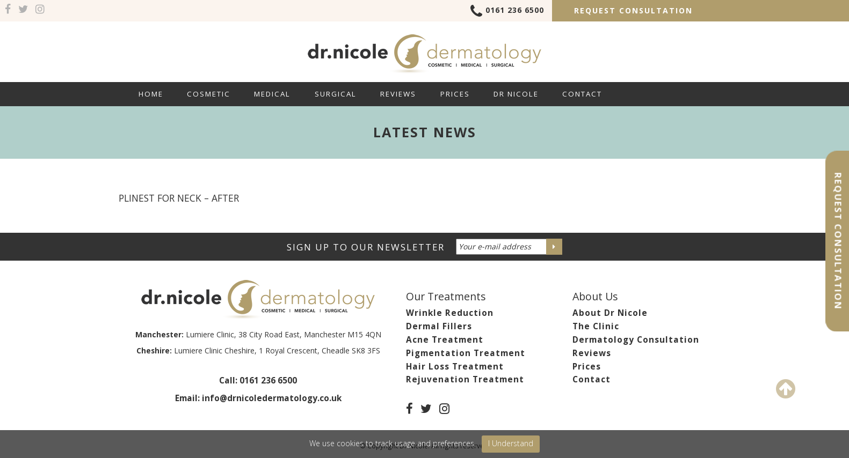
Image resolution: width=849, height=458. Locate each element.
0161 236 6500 (507, 12)
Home (151, 94)
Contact (582, 94)
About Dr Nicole (610, 313)
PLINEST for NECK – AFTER (179, 197)
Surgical (336, 94)
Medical (272, 94)
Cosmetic (208, 94)
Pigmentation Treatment (465, 353)
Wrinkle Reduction (450, 313)
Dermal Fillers (439, 326)
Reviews (398, 94)
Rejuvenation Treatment (465, 379)
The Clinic (595, 326)
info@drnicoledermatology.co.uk (272, 398)
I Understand (510, 443)
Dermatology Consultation (635, 339)
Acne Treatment (444, 339)
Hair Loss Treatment (455, 366)
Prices (455, 94)
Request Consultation (633, 10)
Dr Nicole (516, 94)
